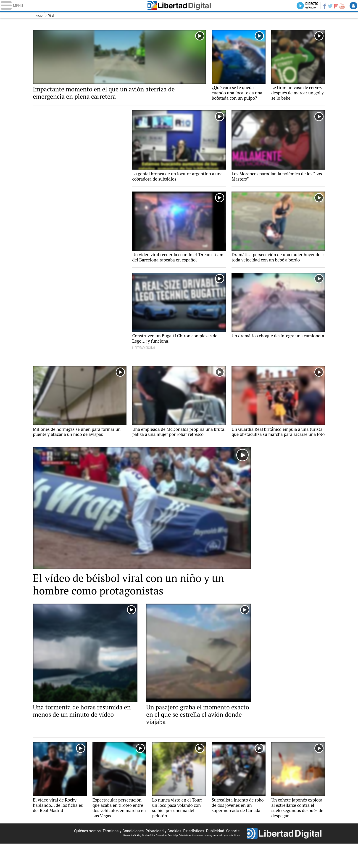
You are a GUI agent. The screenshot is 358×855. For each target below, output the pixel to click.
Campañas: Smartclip (167, 846)
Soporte (232, 841)
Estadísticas (192, 841)
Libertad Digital (179, 6)
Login (353, 6)
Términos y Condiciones (118, 841)
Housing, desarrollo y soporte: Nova (221, 846)
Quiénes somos (81, 841)
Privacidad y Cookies (160, 841)
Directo (309, 6)
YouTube (341, 6)
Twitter (329, 6)
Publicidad (214, 841)
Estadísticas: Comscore (191, 846)
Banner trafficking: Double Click (139, 846)
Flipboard (335, 6)
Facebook (323, 6)
